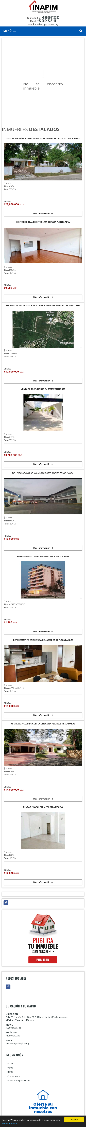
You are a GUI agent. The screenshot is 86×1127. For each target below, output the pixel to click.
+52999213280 (50, 17)
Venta (10, 1067)
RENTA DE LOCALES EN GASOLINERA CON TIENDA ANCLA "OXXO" (43, 473)
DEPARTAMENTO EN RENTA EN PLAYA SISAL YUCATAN (43, 556)
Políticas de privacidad (18, 1080)
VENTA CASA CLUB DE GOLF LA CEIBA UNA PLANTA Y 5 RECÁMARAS (43, 724)
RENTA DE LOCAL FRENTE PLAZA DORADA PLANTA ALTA (43, 222)
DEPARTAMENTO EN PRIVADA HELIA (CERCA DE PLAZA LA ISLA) (43, 640)
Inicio (10, 1063)
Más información (9, 1123)
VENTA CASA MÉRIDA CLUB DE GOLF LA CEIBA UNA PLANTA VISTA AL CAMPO (43, 138)
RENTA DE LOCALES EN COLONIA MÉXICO (43, 807)
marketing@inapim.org (17, 1043)
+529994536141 (46, 20)
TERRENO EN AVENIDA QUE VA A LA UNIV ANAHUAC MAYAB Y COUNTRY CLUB (43, 306)
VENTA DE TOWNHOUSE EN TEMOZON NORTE (43, 389)
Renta (10, 1071)
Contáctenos (13, 1076)
